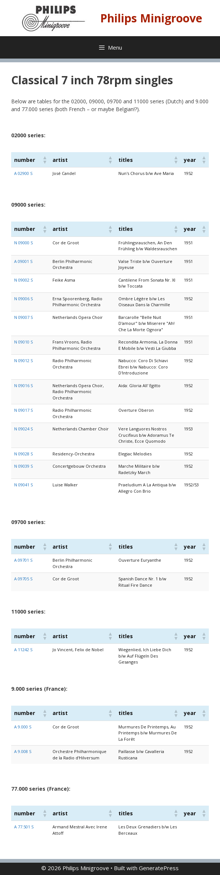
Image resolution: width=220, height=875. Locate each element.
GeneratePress (159, 868)
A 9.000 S (22, 727)
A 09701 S (23, 560)
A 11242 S (23, 649)
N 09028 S (23, 454)
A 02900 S (23, 173)
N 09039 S (23, 466)
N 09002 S (23, 280)
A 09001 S (23, 261)
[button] (44, 159)
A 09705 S (23, 578)
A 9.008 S (22, 751)
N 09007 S (23, 317)
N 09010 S (23, 342)
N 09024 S (23, 429)
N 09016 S (23, 385)
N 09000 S (23, 242)
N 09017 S (23, 410)
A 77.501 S (24, 826)
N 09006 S (23, 298)
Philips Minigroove (151, 18)
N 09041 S (23, 484)
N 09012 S (23, 360)
